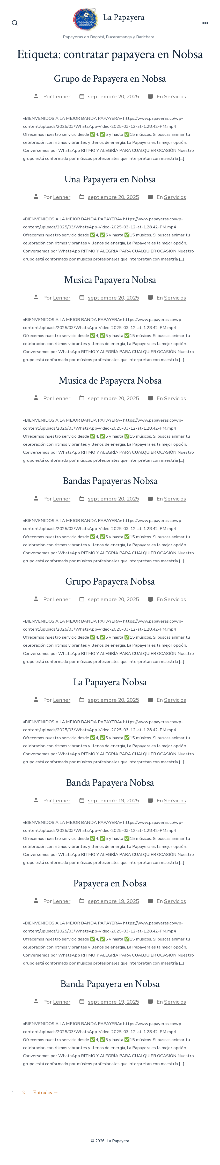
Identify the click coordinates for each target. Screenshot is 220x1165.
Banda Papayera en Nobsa (110, 984)
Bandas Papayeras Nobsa (110, 481)
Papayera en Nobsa (110, 883)
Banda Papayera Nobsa (110, 782)
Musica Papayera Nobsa (110, 280)
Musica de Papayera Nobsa (110, 380)
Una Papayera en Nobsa (110, 179)
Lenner (61, 96)
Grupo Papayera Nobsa (110, 581)
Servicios (175, 96)
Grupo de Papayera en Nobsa (110, 78)
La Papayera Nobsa (110, 682)
